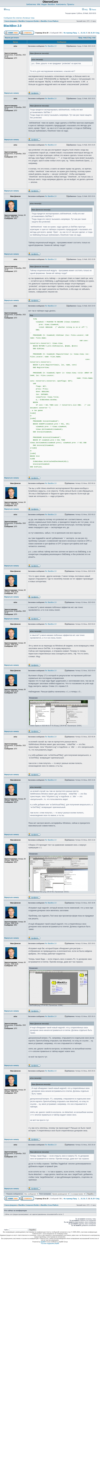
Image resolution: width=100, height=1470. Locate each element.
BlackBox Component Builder (28, 21)
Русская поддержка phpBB (50, 1243)
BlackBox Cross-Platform (50, 21)
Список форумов (10, 21)
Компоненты (61, 4)
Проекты (70, 4)
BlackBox (51, 4)
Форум (44, 4)
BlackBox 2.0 (12, 25)
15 (81, 33)
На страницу (68, 33)
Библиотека (31, 4)
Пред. (75, 33)
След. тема (91, 38)
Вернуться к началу (11, 93)
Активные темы (28, 18)
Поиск (92, 9)
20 (94, 33)
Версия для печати (12, 38)
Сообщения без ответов (13, 18)
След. (97, 33)
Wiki (38, 4)
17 (86, 33)
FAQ (85, 9)
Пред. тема (82, 38)
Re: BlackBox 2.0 (50, 46)
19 (91, 33)
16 (84, 33)
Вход (7, 9)
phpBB (42, 1242)
